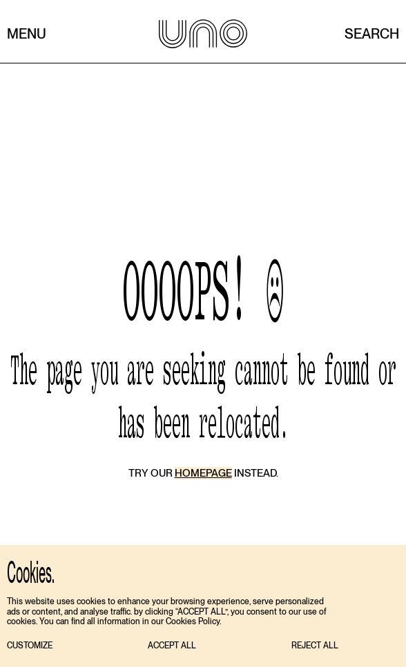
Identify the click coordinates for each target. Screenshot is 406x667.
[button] (29, 646)
